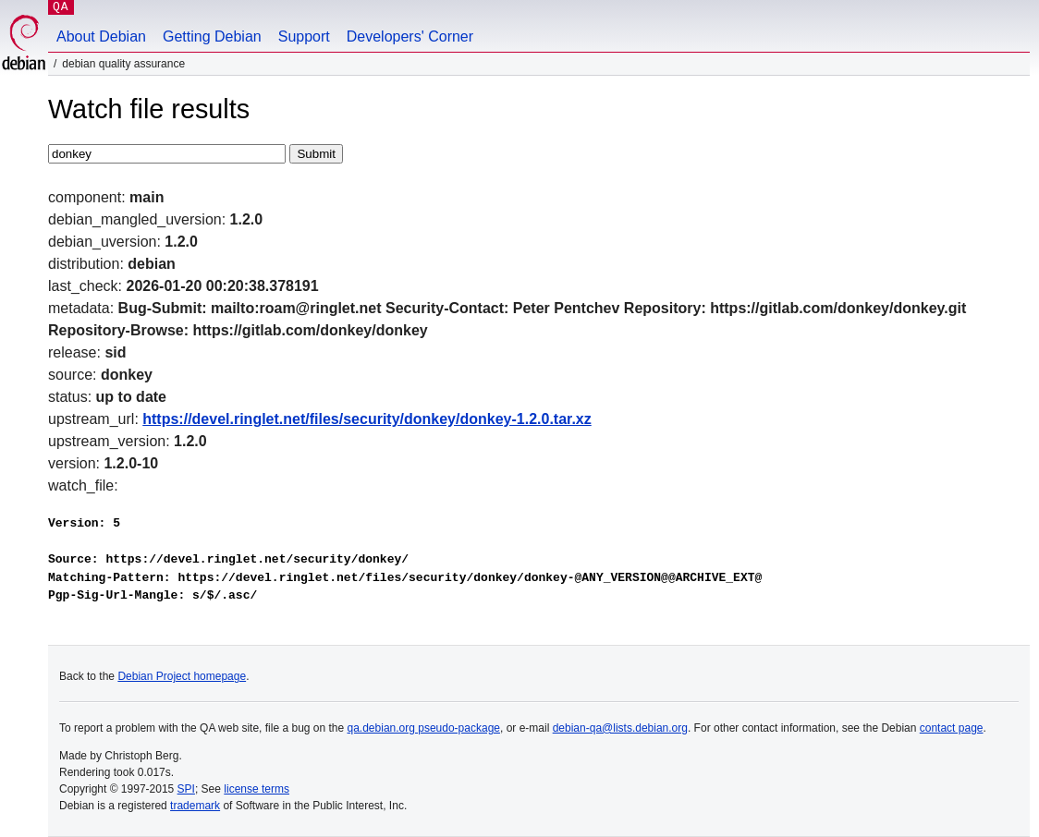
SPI (186, 788)
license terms (256, 788)
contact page (952, 728)
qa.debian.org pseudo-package (424, 728)
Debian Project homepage (181, 676)
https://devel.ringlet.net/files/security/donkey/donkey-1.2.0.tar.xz (366, 419)
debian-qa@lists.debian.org (620, 728)
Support (304, 36)
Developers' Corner (410, 36)
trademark (195, 805)
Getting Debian (212, 36)
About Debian (101, 36)
